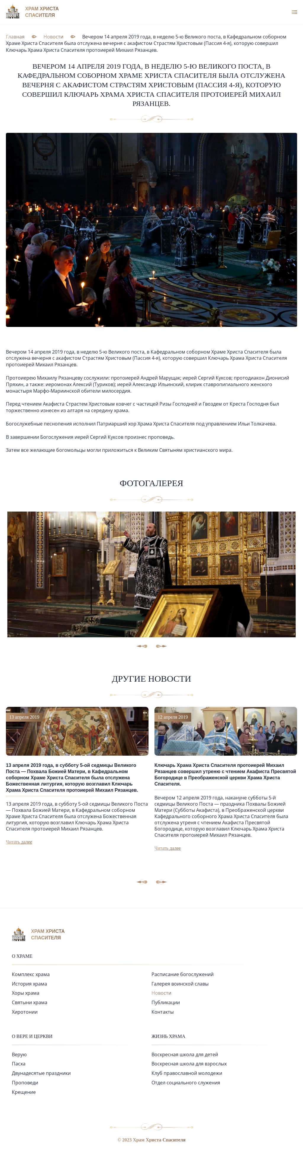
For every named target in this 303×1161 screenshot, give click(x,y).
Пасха (18, 1063)
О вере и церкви (32, 1036)
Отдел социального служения (186, 1082)
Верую (19, 1054)
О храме (22, 956)
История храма (29, 984)
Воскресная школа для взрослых (189, 1063)
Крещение (24, 1092)
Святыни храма (29, 1002)
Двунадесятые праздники (41, 1073)
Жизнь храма (168, 1036)
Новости (161, 993)
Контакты (163, 1012)
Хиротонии (25, 1012)
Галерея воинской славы (180, 984)
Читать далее (19, 841)
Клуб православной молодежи (187, 1073)
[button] (161, 882)
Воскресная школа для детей (185, 1054)
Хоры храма (25, 993)
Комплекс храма (31, 974)
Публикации (166, 1002)
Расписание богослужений (183, 974)
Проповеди (25, 1082)
